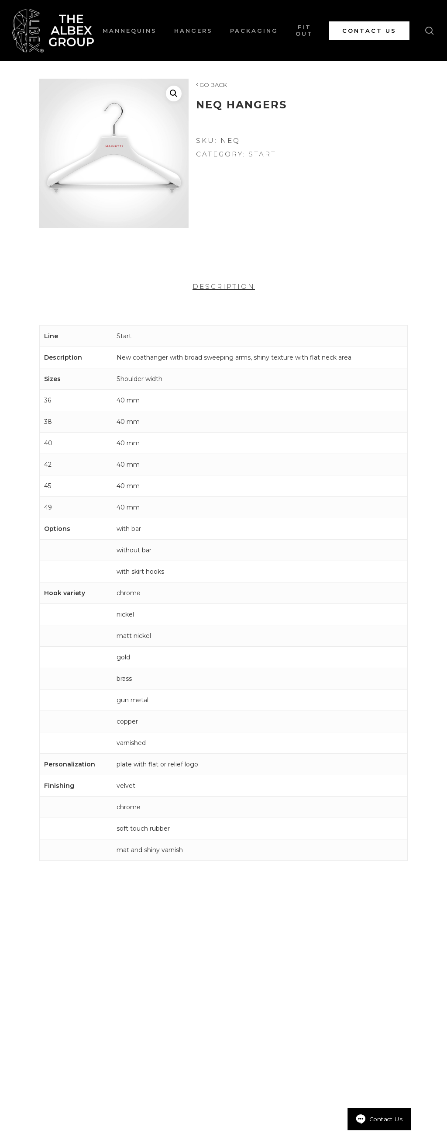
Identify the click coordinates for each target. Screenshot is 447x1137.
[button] (174, 93)
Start (262, 154)
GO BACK (211, 84)
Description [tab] (224, 286)
